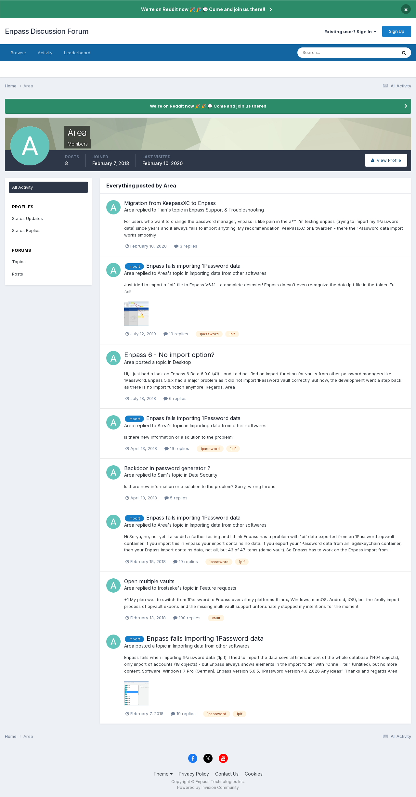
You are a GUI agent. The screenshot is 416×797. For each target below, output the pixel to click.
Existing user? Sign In (350, 31)
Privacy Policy (194, 774)
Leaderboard (77, 52)
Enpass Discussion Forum (47, 31)
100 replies (187, 617)
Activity (45, 52)
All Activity (22, 187)
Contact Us (227, 774)
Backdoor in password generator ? (167, 468)
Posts (17, 273)
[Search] (326, 52)
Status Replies (26, 230)
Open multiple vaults (149, 581)
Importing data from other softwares (228, 273)
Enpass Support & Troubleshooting (226, 209)
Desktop (182, 362)
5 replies (176, 497)
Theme (163, 774)
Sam (162, 475)
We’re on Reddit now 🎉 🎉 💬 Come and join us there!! (203, 9)
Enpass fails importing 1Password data (193, 266)
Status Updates (27, 218)
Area (129, 209)
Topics (19, 261)
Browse (18, 52)
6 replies (175, 398)
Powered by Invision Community (208, 787)
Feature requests (218, 588)
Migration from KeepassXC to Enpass (170, 203)
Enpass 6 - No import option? (169, 355)
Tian (162, 209)
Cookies (254, 774)
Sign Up (396, 31)
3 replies (185, 246)
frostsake (168, 588)
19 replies (175, 333)
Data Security (203, 475)
